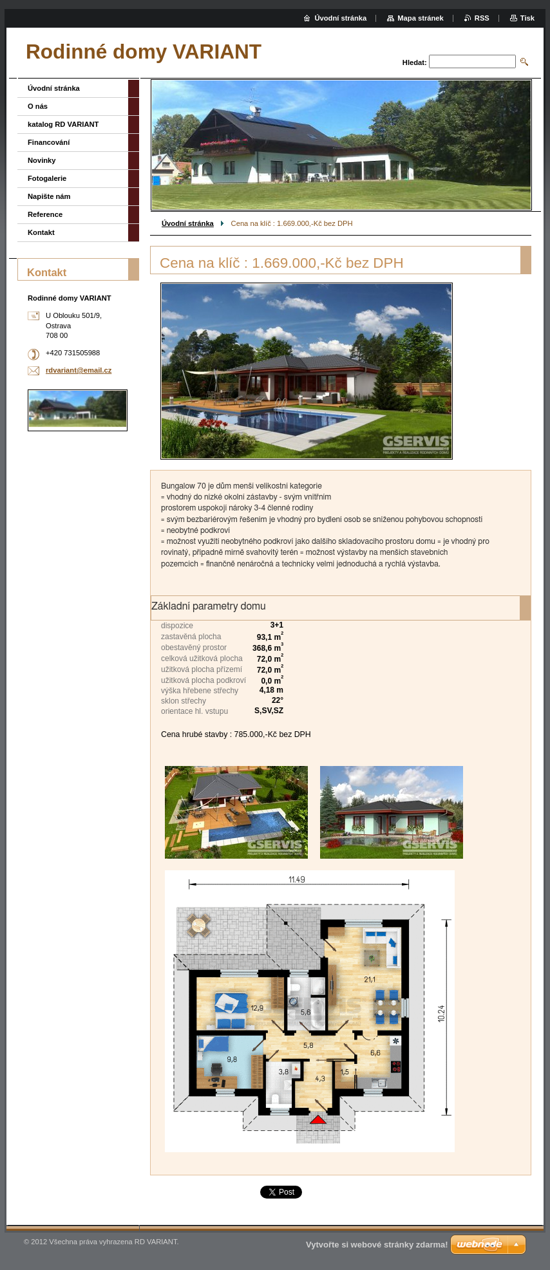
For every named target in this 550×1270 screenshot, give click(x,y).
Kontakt (41, 232)
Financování (49, 142)
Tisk (527, 18)
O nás (38, 106)
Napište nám (49, 196)
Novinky (42, 160)
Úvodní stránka (188, 223)
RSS (482, 18)
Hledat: (415, 62)
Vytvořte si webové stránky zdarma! (377, 1244)
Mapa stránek (420, 18)
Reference (45, 214)
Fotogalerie (47, 178)
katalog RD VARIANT (63, 124)
